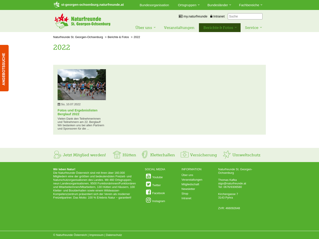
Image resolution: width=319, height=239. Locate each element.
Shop (184, 193)
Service (251, 27)
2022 (137, 37)
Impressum (96, 235)
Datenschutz (114, 235)
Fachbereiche (249, 5)
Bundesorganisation (154, 5)
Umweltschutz (241, 155)
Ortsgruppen (187, 5)
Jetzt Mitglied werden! (79, 155)
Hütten (124, 155)
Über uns (143, 27)
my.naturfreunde (193, 16)
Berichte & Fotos (218, 27)
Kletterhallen (157, 155)
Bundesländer (218, 5)
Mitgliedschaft (190, 184)
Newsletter (188, 189)
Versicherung (198, 155)
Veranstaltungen (179, 27)
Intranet (217, 16)
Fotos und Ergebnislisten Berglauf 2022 (77, 112)
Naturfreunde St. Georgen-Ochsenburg (78, 37)
